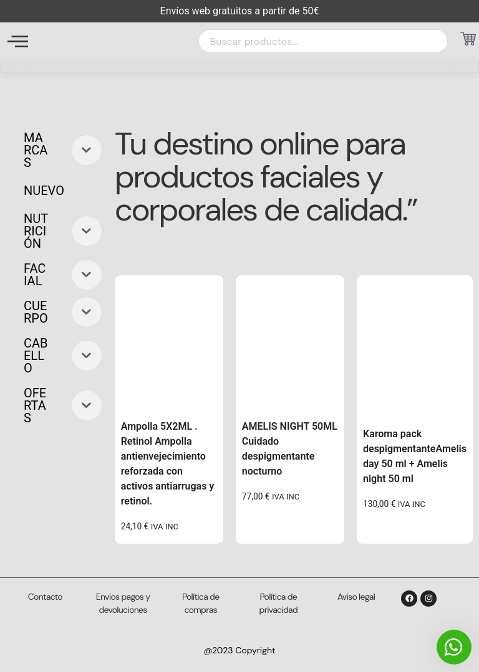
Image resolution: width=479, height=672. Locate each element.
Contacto (45, 596)
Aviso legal (356, 596)
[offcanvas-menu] (17, 41)
